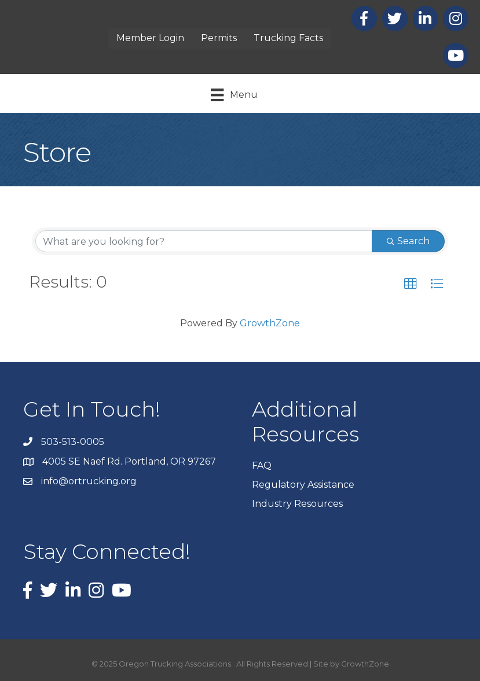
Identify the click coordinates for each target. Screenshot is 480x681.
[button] (410, 284)
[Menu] (234, 95)
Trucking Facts (288, 37)
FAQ (262, 465)
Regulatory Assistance (303, 484)
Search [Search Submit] (408, 240)
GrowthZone (270, 323)
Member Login (150, 37)
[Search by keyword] (203, 241)
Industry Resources (297, 503)
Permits (219, 37)
